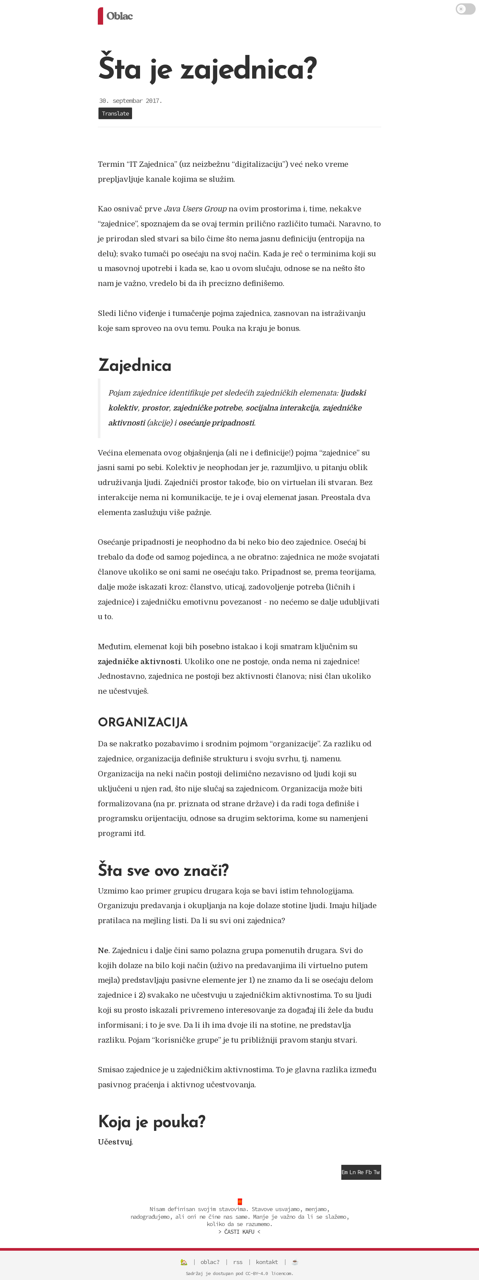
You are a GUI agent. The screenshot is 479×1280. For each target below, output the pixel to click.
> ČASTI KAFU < (239, 1231)
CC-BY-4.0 (256, 1273)
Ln (352, 1172)
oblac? (210, 1262)
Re (360, 1172)
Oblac (119, 15)
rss (237, 1262)
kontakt (267, 1262)
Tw (376, 1172)
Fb (368, 1172)
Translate (115, 113)
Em (344, 1172)
